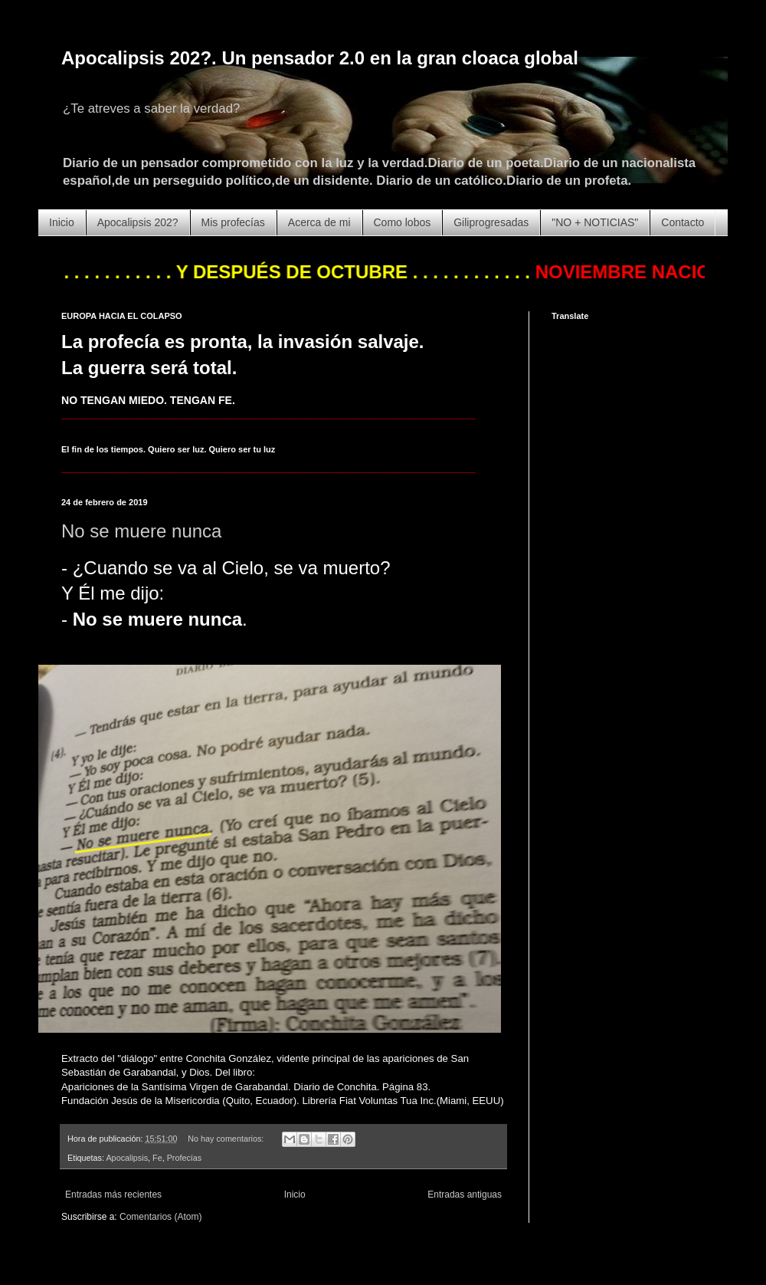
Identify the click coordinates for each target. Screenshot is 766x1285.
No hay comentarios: (227, 1138)
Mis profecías (233, 222)
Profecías (184, 1157)
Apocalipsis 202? (137, 222)
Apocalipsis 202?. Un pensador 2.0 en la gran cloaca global (319, 58)
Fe (157, 1157)
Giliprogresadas (491, 222)
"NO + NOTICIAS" (595, 222)
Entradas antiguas (464, 1194)
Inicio (61, 222)
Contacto (682, 222)
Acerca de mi (319, 222)
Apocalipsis (127, 1157)
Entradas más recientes (113, 1194)
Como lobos (402, 222)
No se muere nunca (141, 531)
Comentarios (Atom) (160, 1216)
